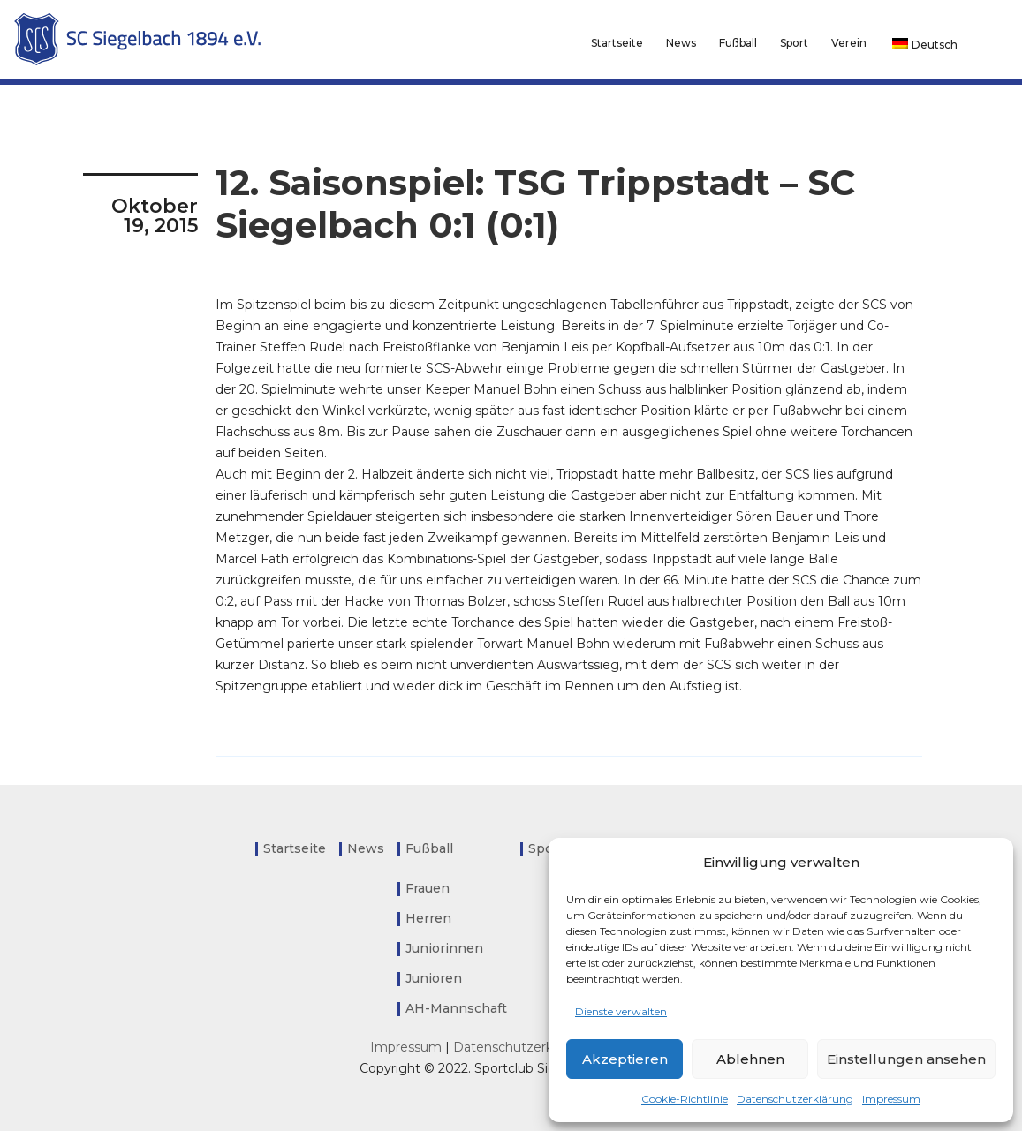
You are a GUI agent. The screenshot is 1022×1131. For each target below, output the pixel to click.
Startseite (617, 42)
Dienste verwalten (621, 1011)
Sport (794, 42)
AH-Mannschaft (456, 1008)
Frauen (427, 888)
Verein (849, 42)
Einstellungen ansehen (906, 1059)
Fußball (738, 42)
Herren (428, 918)
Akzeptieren (625, 1059)
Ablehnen (750, 1059)
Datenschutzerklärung (795, 1098)
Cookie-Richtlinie (684, 1098)
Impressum (891, 1098)
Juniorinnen (444, 948)
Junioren (433, 978)
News (681, 42)
